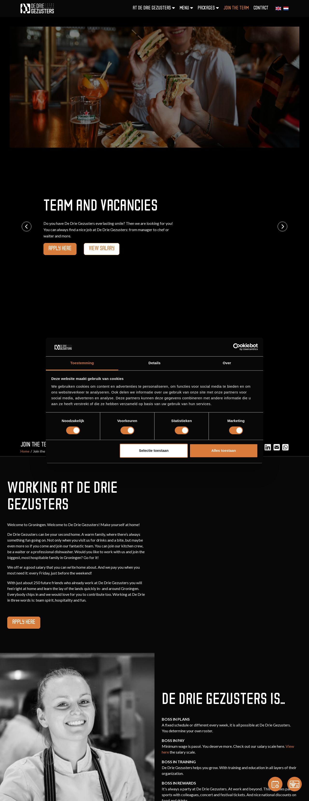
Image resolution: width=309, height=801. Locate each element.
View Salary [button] (101, 249)
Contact (260, 8)
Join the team (236, 8)
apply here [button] (60, 249)
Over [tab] (227, 363)
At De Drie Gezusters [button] (154, 8)
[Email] (277, 447)
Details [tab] (154, 363)
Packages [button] (208, 8)
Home (25, 451)
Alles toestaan (223, 450)
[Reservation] (275, 784)
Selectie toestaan (154, 450)
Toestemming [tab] (82, 363)
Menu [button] (186, 8)
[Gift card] (294, 784)
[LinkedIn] (268, 447)
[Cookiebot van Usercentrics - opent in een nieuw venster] (237, 347)
